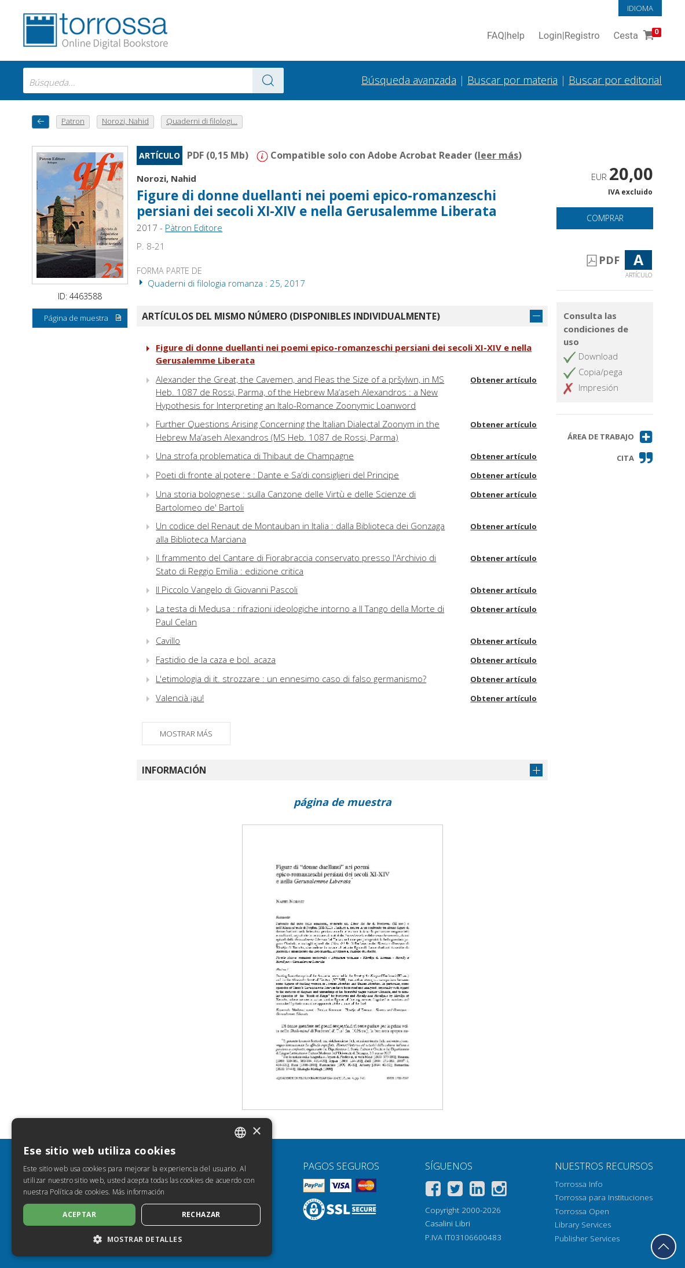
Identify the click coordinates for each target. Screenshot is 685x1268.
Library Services (583, 1224)
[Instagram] (499, 1191)
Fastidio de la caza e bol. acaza (216, 659)
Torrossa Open (582, 1211)
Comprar (605, 217)
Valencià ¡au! (180, 697)
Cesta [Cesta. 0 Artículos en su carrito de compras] (636, 36)
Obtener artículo (503, 380)
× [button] (256, 1131)
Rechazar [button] (201, 1214)
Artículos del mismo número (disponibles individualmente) (291, 316)
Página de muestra (83, 318)
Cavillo (168, 640)
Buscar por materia (512, 80)
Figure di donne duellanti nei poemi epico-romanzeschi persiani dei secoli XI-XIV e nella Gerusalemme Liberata (317, 203)
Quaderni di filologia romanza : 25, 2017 (221, 283)
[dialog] (142, 1187)
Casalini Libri (447, 1223)
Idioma (640, 8)
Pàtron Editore (193, 227)
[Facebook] (433, 1191)
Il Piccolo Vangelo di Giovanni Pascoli (227, 589)
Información (174, 770)
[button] (610, 437)
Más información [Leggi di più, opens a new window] (138, 1192)
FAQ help (506, 36)
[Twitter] (455, 1191)
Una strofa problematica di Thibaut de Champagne (255, 455)
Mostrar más (186, 733)
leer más (498, 155)
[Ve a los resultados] (268, 80)
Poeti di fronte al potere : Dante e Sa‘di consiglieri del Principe (277, 475)
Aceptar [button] (79, 1214)
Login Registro (569, 36)
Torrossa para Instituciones (604, 1197)
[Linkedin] (477, 1191)
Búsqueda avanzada (408, 80)
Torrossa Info (579, 1184)
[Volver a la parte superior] (663, 1246)
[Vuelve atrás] (40, 122)
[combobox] (153, 80)
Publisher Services (587, 1238)
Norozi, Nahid (166, 178)
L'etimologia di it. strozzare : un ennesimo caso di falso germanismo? (291, 678)
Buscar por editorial (615, 80)
